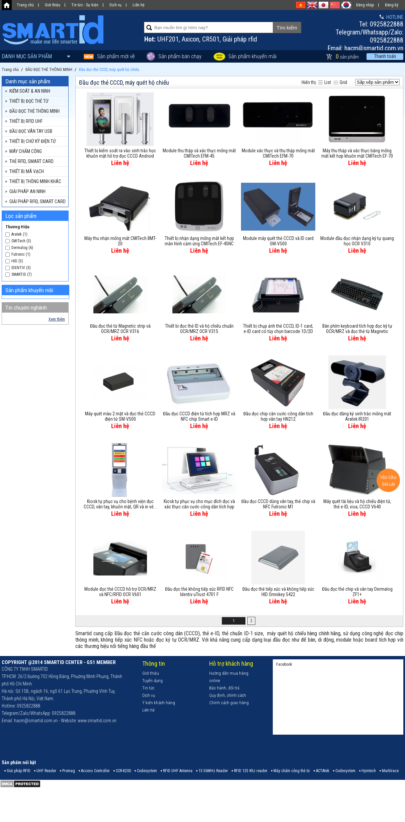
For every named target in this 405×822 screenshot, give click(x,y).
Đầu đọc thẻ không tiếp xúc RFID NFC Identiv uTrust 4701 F (199, 591)
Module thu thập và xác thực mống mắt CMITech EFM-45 (199, 153)
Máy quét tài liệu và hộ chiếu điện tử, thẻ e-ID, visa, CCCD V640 (357, 504)
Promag (68, 770)
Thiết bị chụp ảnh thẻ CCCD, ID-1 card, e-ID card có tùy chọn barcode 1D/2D (278, 328)
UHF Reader (46, 770)
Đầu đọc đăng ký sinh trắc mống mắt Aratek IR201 (357, 416)
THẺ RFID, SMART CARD (31, 161)
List (327, 82)
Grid (343, 82)
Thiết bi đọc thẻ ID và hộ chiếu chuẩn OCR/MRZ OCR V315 (199, 328)
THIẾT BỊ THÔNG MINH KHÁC (35, 181)
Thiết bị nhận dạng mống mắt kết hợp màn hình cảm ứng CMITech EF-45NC (199, 241)
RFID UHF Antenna (177, 770)
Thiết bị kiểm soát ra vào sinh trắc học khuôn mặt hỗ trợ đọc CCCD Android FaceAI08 (120, 153)
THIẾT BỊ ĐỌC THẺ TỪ (29, 101)
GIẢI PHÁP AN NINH (27, 191)
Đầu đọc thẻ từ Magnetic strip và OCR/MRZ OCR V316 (120, 328)
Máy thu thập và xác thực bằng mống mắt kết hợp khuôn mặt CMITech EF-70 (357, 153)
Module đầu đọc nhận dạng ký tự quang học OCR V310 (357, 241)
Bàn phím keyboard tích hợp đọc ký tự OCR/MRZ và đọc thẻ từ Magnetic (357, 328)
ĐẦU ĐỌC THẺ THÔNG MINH (34, 111)
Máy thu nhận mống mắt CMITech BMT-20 (120, 241)
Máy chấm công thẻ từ (291, 770)
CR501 (211, 39)
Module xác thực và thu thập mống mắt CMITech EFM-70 (278, 153)
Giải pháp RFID (18, 770)
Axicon (190, 39)
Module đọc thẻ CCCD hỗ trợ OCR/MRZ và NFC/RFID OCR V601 (120, 591)
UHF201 (168, 39)
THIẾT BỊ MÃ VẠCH (26, 171)
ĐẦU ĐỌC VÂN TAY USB (30, 131)
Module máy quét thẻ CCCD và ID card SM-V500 (278, 241)
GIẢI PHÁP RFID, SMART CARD (37, 201)
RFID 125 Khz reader (250, 770)
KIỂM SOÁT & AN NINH (29, 91)
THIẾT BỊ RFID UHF (26, 121)
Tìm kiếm (286, 27)
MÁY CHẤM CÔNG (25, 151)
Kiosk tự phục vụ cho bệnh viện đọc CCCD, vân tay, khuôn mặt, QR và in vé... (120, 504)
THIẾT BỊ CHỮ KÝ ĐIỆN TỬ (32, 141)
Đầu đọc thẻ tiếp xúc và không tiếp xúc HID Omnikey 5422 (278, 591)
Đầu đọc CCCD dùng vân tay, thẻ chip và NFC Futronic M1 (278, 504)
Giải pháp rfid (240, 39)
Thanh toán (385, 56)
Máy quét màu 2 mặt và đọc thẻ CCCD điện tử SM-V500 (120, 416)
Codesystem (147, 770)
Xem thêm (57, 319)
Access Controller (95, 770)
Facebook (284, 664)
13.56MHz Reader (213, 770)
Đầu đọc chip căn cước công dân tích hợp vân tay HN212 (278, 416)
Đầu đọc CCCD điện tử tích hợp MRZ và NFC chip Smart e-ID (199, 416)
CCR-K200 (123, 770)
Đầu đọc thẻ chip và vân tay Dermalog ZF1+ (357, 591)
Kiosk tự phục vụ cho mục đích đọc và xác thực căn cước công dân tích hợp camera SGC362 (199, 504)
